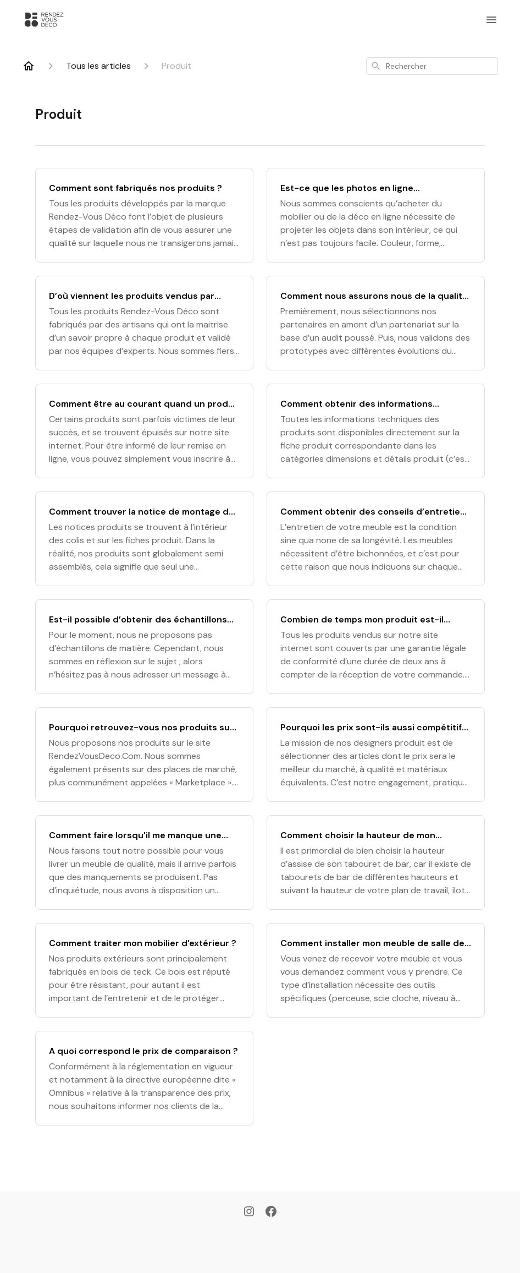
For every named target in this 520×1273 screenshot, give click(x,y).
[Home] (28, 66)
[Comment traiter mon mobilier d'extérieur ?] (144, 970)
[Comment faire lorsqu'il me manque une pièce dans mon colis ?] (144, 862)
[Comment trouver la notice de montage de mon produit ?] (144, 538)
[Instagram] (249, 1212)
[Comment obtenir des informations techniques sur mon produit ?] (376, 431)
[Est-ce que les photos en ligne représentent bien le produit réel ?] (376, 215)
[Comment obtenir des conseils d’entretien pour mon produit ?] (376, 538)
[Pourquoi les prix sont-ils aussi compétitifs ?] (376, 754)
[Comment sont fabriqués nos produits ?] (144, 215)
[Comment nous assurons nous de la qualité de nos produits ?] (376, 323)
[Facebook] (271, 1212)
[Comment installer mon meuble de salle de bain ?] (376, 970)
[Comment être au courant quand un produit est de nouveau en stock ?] (144, 431)
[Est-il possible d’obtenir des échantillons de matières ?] (144, 646)
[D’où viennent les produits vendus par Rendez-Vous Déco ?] (144, 323)
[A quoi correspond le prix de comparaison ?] (144, 1078)
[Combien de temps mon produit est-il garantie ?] (376, 646)
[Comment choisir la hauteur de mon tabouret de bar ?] (376, 862)
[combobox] (432, 66)
